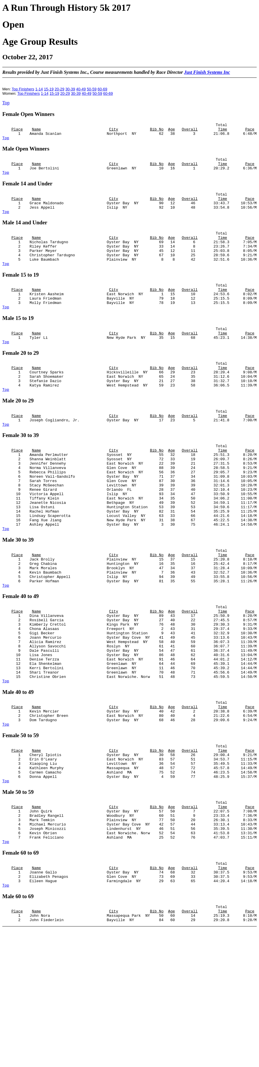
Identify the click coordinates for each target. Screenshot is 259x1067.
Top (6, 102)
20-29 (59, 89)
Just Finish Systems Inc (207, 72)
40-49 (81, 89)
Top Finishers (23, 89)
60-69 (102, 89)
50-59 (91, 89)
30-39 (70, 89)
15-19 (49, 89)
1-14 (39, 89)
